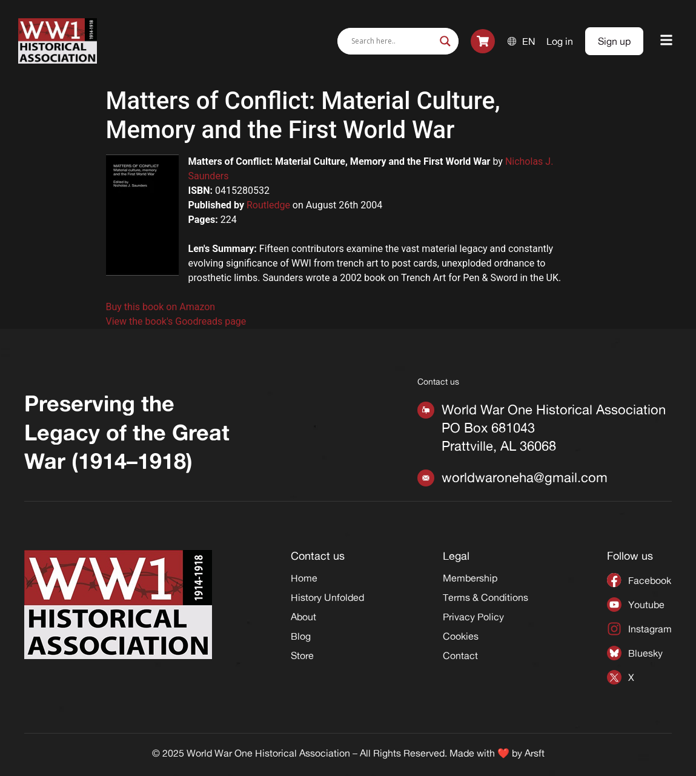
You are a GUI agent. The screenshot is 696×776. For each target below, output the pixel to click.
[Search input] (392, 41)
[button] (666, 40)
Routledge (268, 205)
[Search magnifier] (445, 41)
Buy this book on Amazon (161, 307)
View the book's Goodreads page (176, 321)
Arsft (535, 753)
